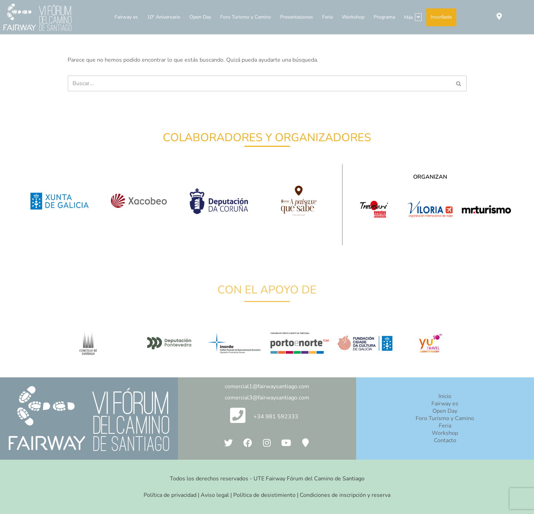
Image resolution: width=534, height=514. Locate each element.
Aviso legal (215, 495)
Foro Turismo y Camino (245, 17)
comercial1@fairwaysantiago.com (267, 386)
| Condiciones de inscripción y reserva (343, 495)
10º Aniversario (163, 17)
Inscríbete (441, 17)
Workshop (353, 17)
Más (413, 17)
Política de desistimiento (264, 495)
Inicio (444, 396)
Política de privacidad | (172, 495)
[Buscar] (259, 83)
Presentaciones (296, 17)
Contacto (445, 440)
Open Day (200, 17)
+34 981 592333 (276, 416)
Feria (327, 17)
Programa (384, 17)
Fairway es (126, 17)
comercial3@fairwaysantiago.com (267, 398)
